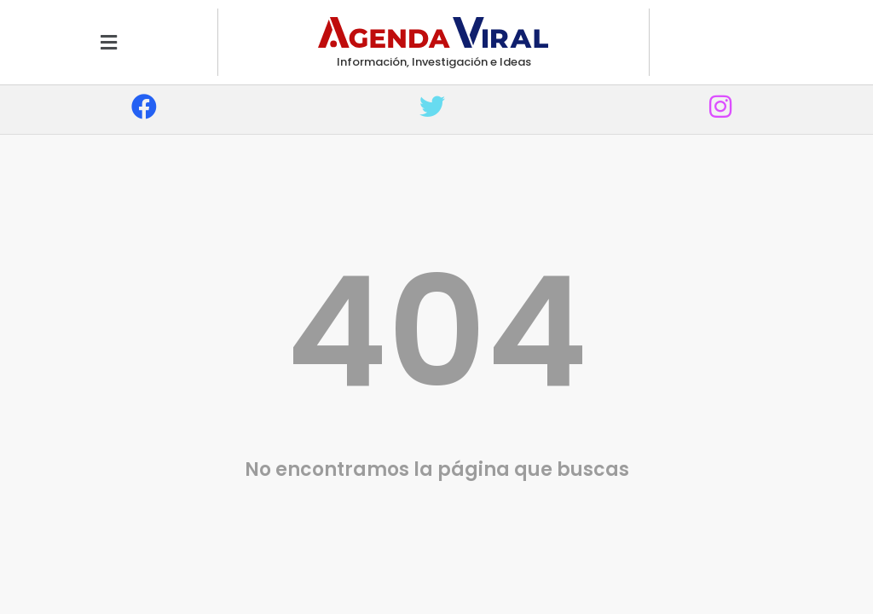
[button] (109, 42)
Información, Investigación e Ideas (434, 62)
